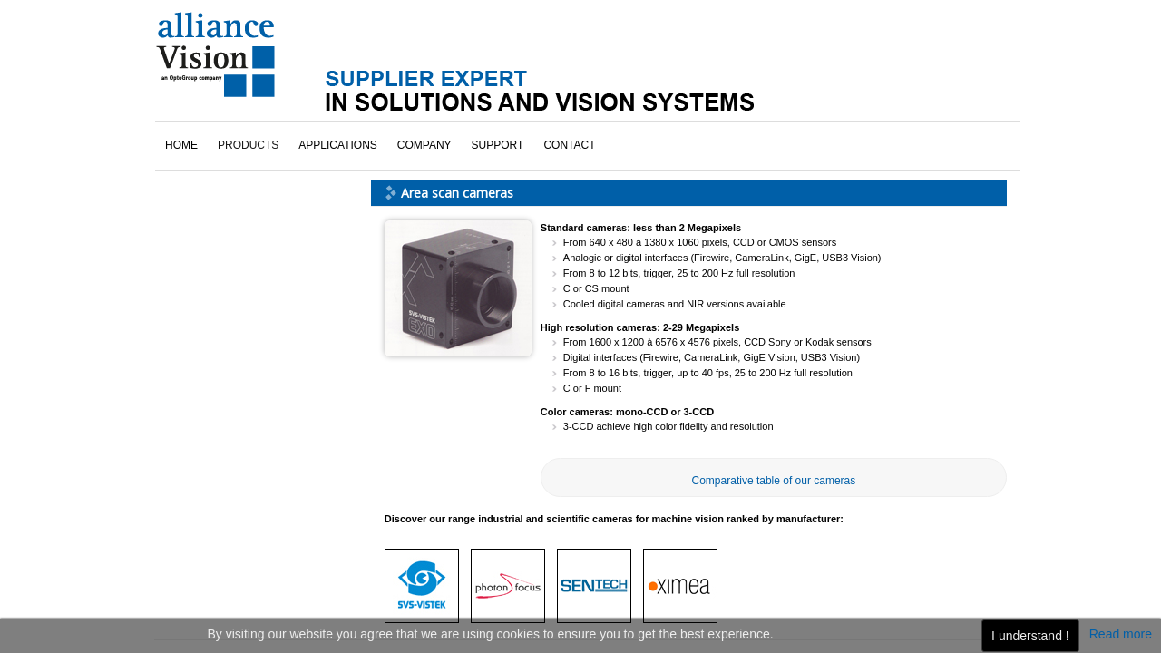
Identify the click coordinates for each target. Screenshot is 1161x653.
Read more (1120, 634)
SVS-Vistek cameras (231, 176)
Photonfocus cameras (235, 126)
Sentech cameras (224, 151)
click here (219, 511)
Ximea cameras (219, 202)
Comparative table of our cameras (774, 379)
